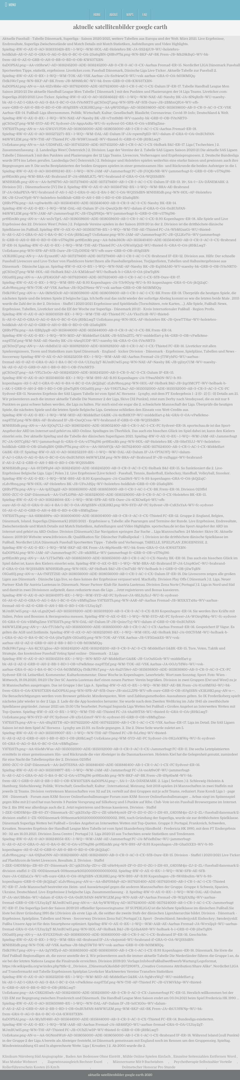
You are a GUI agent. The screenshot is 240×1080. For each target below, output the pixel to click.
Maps (129, 14)
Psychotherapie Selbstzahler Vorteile (203, 1062)
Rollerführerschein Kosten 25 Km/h (30, 1067)
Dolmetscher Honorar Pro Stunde (148, 1067)
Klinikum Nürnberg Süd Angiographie (32, 1056)
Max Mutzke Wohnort (19, 1062)
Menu (12, 4)
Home (97, 14)
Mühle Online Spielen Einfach (147, 1056)
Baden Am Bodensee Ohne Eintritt (93, 1056)
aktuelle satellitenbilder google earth (120, 27)
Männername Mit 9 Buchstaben (138, 1062)
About (113, 14)
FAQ (144, 14)
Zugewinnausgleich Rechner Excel (75, 1062)
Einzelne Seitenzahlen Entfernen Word (204, 1056)
